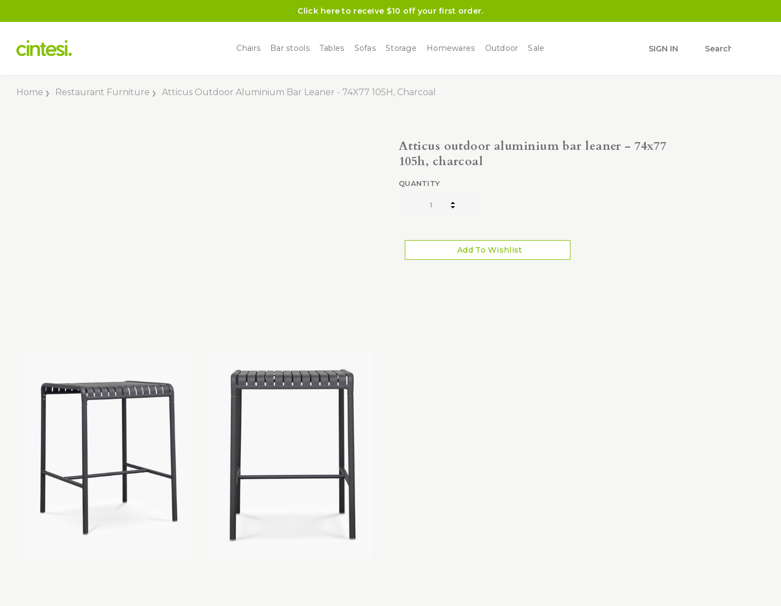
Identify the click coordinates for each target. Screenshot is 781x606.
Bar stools (290, 48)
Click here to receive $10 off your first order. (390, 11)
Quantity (419, 183)
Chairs (248, 48)
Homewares (451, 48)
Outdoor (501, 48)
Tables (332, 48)
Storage (401, 48)
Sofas (365, 48)
